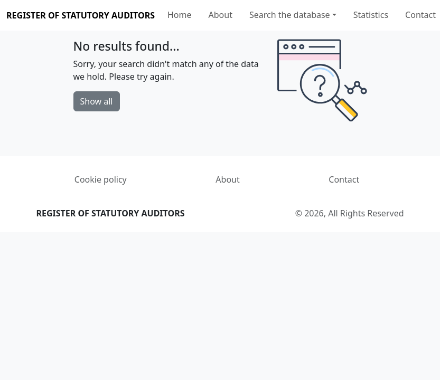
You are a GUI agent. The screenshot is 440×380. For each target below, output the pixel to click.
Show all (96, 101)
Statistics (370, 15)
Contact (420, 15)
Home (179, 15)
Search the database (289, 15)
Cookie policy (100, 179)
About (220, 15)
